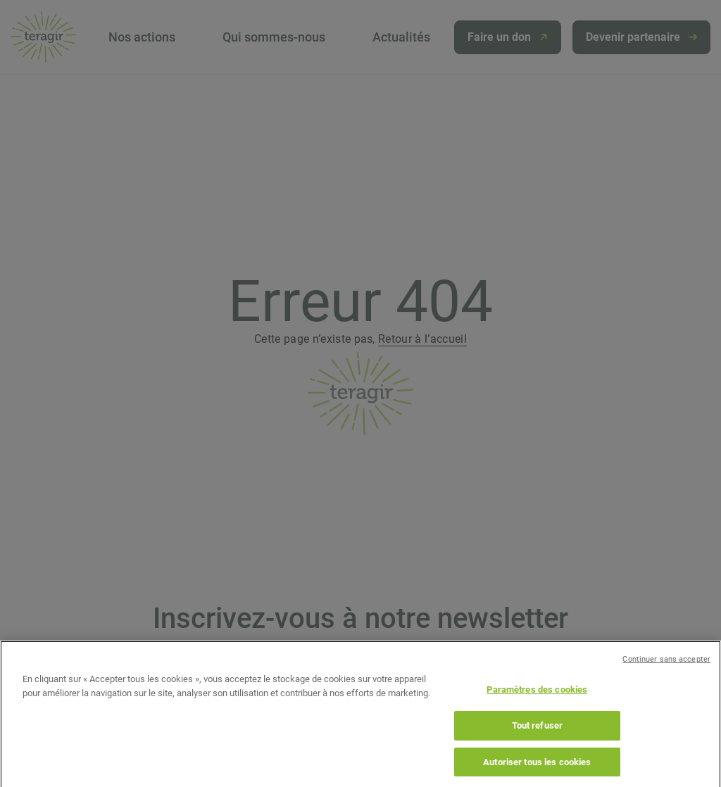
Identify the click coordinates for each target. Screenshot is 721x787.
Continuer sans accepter (666, 667)
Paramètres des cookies (537, 698)
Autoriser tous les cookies (537, 769)
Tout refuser (537, 734)
